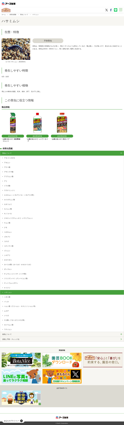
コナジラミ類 (8, 246)
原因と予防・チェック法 (10, 339)
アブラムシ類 (8, 176)
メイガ (6, 315)
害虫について (24, 14)
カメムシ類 (8, 209)
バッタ (6, 301)
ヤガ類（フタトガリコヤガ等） (15, 320)
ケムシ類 (7, 223)
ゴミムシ (7, 251)
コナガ (6, 241)
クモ (5, 227)
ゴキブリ (7, 237)
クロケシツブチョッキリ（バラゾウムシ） (18, 218)
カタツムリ (8, 204)
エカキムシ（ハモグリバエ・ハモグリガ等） (19, 195)
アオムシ (7, 162)
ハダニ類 (7, 297)
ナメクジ (7, 288)
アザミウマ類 (8, 172)
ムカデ (6, 311)
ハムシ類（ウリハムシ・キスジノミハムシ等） (20, 306)
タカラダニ (8, 260)
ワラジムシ (8, 329)
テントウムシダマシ (11, 283)
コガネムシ (8, 232)
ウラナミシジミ (9, 190)
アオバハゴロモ (9, 158)
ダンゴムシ (8, 269)
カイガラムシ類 (9, 200)
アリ (5, 181)
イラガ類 (7, 186)
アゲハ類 (7, 167)
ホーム (4, 14)
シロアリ (7, 255)
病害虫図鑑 (13, 14)
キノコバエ (8, 213)
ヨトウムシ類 (8, 325)
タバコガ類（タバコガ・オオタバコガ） (18, 264)
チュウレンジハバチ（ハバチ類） (15, 274)
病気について (7, 334)
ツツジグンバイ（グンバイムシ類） (16, 278)
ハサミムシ (8, 292)
